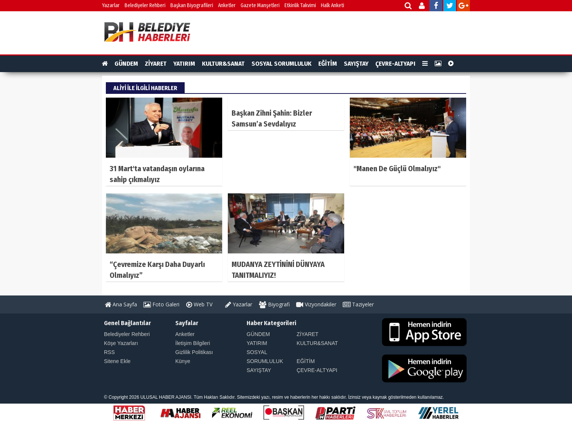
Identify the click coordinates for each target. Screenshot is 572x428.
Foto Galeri (161, 304)
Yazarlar (111, 5)
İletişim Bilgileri (192, 343)
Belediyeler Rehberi (145, 5)
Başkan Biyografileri (191, 5)
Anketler (227, 5)
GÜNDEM (126, 64)
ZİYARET (156, 64)
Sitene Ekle (117, 361)
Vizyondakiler (316, 304)
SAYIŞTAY (356, 64)
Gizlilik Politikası (194, 352)
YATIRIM (184, 64)
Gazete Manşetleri (260, 5)
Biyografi (274, 304)
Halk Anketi (332, 5)
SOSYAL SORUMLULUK (281, 64)
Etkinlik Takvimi (300, 5)
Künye (182, 361)
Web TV (199, 304)
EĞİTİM (327, 64)
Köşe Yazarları (121, 343)
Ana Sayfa (121, 304)
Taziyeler (358, 304)
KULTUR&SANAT (223, 64)
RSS (109, 352)
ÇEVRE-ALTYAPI (395, 64)
